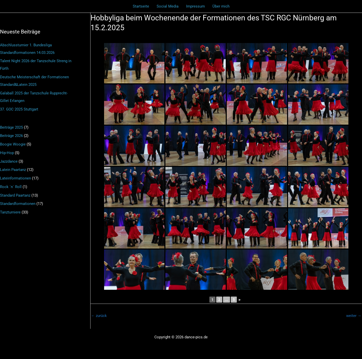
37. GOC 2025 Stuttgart (19, 109)
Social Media (167, 6)
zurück (99, 315)
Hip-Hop (7, 153)
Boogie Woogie (13, 144)
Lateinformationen (15, 178)
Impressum (195, 6)
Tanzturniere (10, 212)
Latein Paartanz (13, 169)
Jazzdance (9, 161)
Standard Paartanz (15, 195)
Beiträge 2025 (11, 127)
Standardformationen (17, 203)
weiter (353, 315)
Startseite (141, 6)
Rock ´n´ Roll (11, 187)
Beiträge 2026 (11, 135)
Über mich (221, 6)
